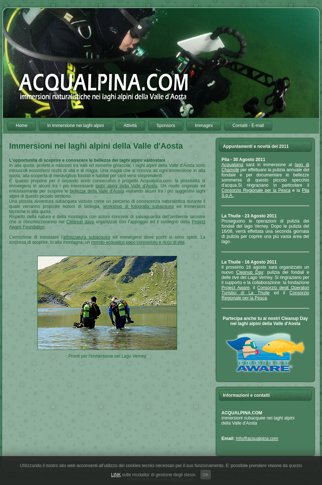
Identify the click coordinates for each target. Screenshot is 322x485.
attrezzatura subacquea (86, 237)
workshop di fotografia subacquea (138, 206)
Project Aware (235, 287)
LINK (116, 474)
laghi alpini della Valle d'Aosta (126, 186)
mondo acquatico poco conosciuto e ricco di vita (137, 242)
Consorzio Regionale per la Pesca (255, 190)
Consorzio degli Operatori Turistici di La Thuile (265, 290)
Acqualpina (232, 164)
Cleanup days (80, 221)
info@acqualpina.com (257, 438)
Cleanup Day (249, 272)
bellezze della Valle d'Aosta (97, 191)
